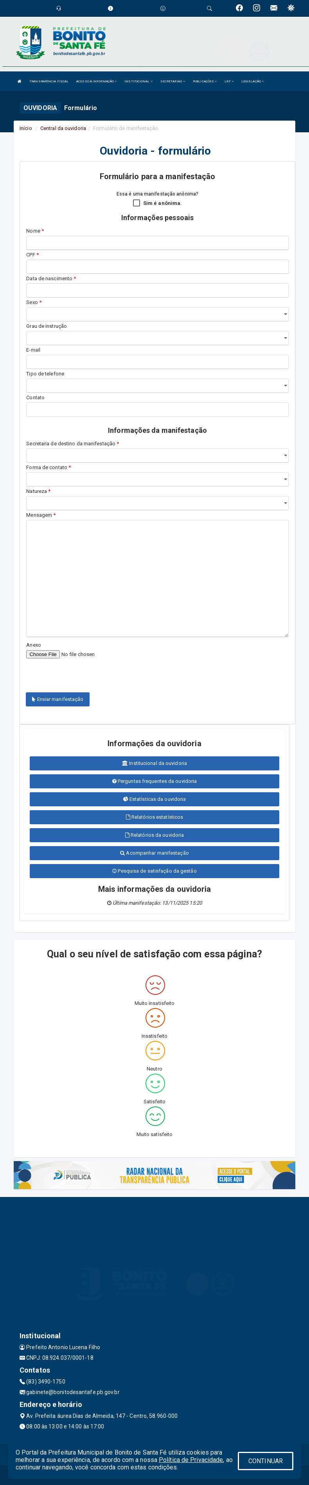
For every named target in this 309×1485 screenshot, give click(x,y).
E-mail (33, 350)
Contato (35, 397)
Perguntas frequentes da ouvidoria (154, 781)
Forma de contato (48, 467)
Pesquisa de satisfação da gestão (154, 871)
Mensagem (41, 515)
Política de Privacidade (191, 1460)
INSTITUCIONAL (138, 81)
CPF (32, 255)
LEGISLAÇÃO (252, 81)
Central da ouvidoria (63, 128)
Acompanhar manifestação (154, 853)
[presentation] (72, 671)
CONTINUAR (265, 1461)
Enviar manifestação (57, 699)
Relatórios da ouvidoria (154, 835)
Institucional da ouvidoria (154, 763)
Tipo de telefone (46, 374)
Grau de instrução (46, 326)
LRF (229, 81)
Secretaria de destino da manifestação (72, 443)
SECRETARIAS (172, 81)
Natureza (38, 491)
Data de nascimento (51, 278)
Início (26, 128)
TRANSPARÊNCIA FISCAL (48, 81)
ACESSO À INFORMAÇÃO (96, 81)
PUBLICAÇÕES (205, 81)
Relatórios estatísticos (154, 817)
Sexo (33, 302)
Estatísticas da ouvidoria (154, 799)
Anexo (33, 645)
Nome (35, 231)
